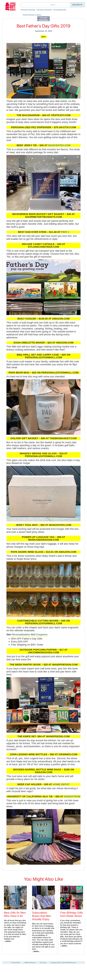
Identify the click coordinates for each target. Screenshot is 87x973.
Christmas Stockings (28, 10)
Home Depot (61, 784)
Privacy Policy (15, 962)
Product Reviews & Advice (32, 15)
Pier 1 (65, 232)
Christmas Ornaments (44, 10)
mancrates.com (59, 145)
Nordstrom (72, 796)
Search (77, 5)
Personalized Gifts (59, 10)
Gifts (43, 37)
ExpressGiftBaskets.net (69, 962)
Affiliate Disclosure (29, 962)
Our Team (43, 962)
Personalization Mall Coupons (29, 634)
